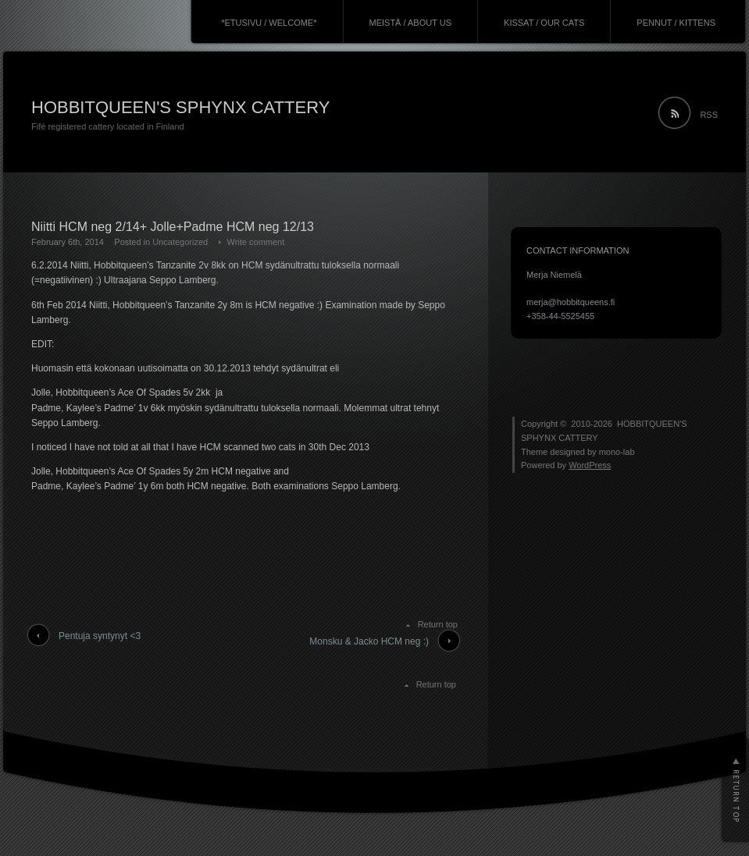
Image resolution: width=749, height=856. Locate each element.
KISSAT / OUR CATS (544, 22)
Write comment (256, 242)
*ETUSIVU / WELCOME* (268, 22)
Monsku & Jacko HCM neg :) (369, 641)
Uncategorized (180, 242)
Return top (438, 624)
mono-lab (617, 451)
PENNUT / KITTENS (676, 22)
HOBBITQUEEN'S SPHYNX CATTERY (180, 107)
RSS (709, 114)
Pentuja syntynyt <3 (100, 635)
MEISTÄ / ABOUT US (410, 22)
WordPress (590, 465)
